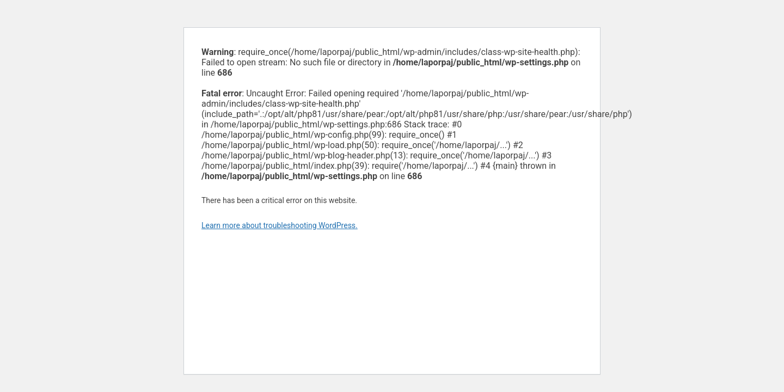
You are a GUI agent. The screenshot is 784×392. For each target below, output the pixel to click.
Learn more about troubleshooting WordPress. (279, 225)
